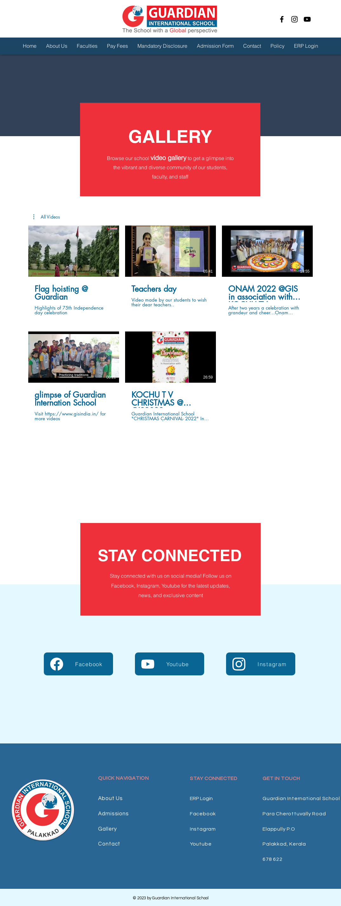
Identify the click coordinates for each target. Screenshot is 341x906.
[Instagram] (294, 19)
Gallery (107, 829)
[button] (46, 217)
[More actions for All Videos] (46, 217)
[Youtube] (169, 663)
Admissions (113, 814)
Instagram (203, 829)
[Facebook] (281, 19)
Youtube (201, 844)
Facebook (203, 813)
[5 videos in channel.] (170, 323)
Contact (109, 844)
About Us (110, 798)
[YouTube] (307, 19)
